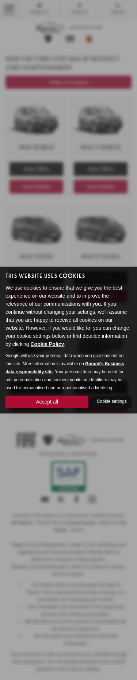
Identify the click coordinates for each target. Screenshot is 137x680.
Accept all (47, 402)
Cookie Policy (47, 344)
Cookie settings (112, 401)
